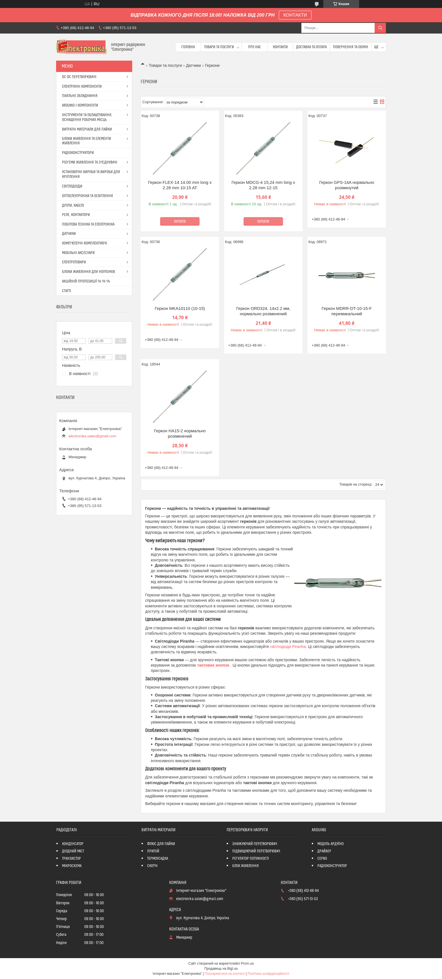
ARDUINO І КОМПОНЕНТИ (80, 105)
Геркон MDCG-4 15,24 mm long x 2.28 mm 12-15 (263, 185)
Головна (188, 47)
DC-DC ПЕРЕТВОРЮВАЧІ (79, 77)
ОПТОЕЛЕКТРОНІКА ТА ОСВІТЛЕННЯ (87, 196)
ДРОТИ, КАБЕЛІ (73, 205)
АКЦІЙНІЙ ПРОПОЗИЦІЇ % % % (86, 281)
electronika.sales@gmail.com (92, 436)
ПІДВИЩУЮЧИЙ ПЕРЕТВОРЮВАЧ (256, 851)
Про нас (254, 47)
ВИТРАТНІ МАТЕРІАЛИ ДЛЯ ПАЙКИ (87, 129)
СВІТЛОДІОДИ (72, 186)
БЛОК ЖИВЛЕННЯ (245, 866)
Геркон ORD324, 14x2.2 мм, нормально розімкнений (263, 311)
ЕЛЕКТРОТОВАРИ (74, 262)
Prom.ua (247, 963)
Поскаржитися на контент (225, 974)
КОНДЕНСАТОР (72, 844)
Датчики (193, 65)
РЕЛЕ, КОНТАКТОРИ (76, 215)
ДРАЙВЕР (324, 851)
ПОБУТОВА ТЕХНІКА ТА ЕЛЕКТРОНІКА (88, 224)
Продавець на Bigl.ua (221, 969)
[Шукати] (380, 28)
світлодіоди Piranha (288, 646)
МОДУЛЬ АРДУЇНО (330, 844)
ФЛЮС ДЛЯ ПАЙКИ (161, 844)
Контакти (280, 47)
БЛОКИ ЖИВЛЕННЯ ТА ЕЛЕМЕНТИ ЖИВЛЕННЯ (86, 140)
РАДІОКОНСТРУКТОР (332, 866)
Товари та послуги (219, 47)
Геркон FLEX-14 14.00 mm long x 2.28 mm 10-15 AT (180, 185)
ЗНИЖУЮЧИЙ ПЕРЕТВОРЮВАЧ (254, 844)
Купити (180, 221)
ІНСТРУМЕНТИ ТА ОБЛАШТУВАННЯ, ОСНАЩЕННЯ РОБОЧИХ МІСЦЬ (87, 117)
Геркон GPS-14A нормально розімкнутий (346, 185)
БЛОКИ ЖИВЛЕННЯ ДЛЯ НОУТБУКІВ (88, 272)
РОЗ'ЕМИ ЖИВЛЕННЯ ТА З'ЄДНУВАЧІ (89, 162)
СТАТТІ (66, 291)
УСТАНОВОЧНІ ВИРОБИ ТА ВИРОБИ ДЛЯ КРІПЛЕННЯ (91, 174)
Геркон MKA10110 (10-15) (180, 308)
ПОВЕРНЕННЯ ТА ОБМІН (350, 47)
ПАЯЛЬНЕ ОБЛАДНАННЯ (80, 96)
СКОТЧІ (152, 866)
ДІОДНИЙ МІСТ (73, 851)
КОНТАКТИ (295, 15)
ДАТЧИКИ (69, 233)
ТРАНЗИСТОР (71, 858)
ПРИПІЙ (153, 851)
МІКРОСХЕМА (71, 866)
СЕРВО (322, 858)
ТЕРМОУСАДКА (157, 858)
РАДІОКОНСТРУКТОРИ (78, 153)
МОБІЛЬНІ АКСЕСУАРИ (78, 253)
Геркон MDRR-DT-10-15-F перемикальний (347, 311)
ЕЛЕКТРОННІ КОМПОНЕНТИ (82, 86)
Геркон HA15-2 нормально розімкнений (179, 433)
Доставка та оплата (311, 47)
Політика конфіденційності (268, 974)
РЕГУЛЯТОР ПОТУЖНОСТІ (250, 858)
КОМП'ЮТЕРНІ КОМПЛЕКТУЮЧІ (84, 243)
